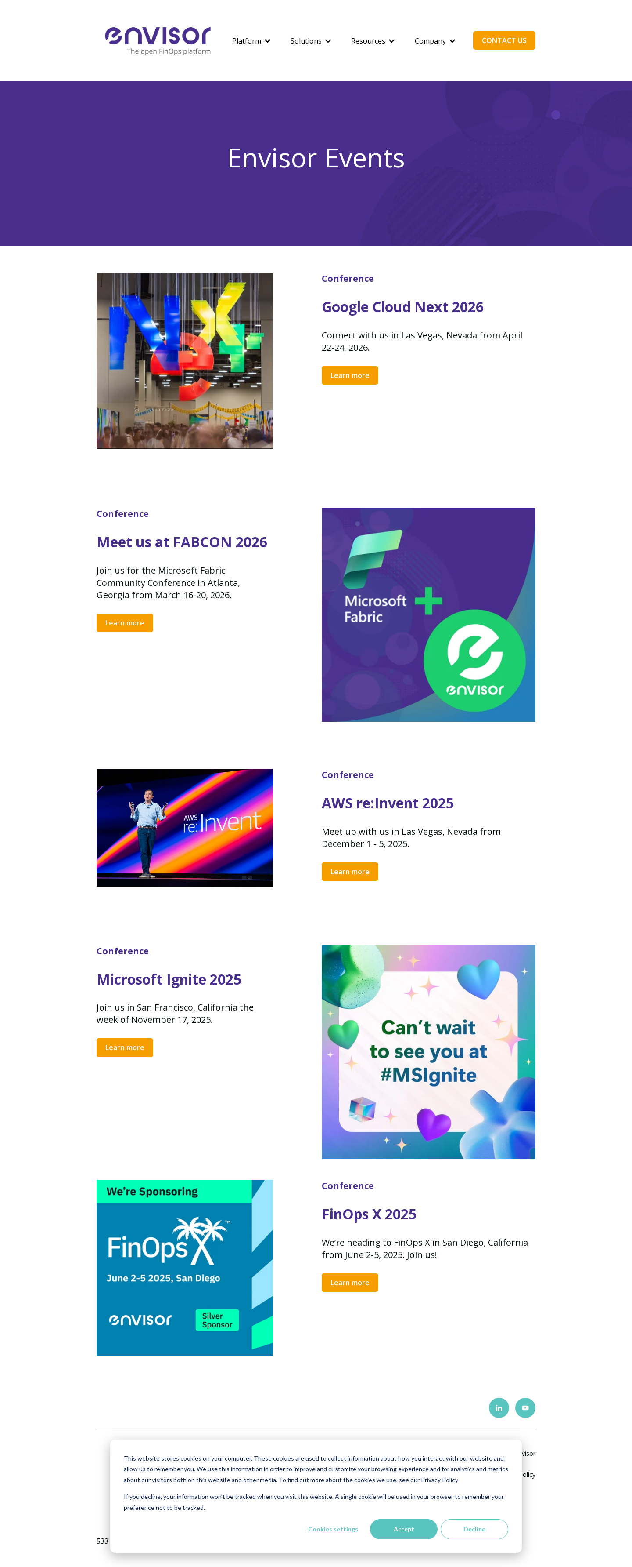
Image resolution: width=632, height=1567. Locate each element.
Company (430, 41)
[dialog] (316, 1496)
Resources (368, 41)
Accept (404, 1529)
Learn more (350, 375)
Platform (246, 41)
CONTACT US (504, 40)
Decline (474, 1529)
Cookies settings (333, 1529)
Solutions (306, 41)
